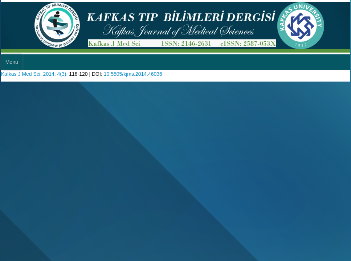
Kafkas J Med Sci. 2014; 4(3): (37, 87)
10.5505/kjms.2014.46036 (144, 87)
